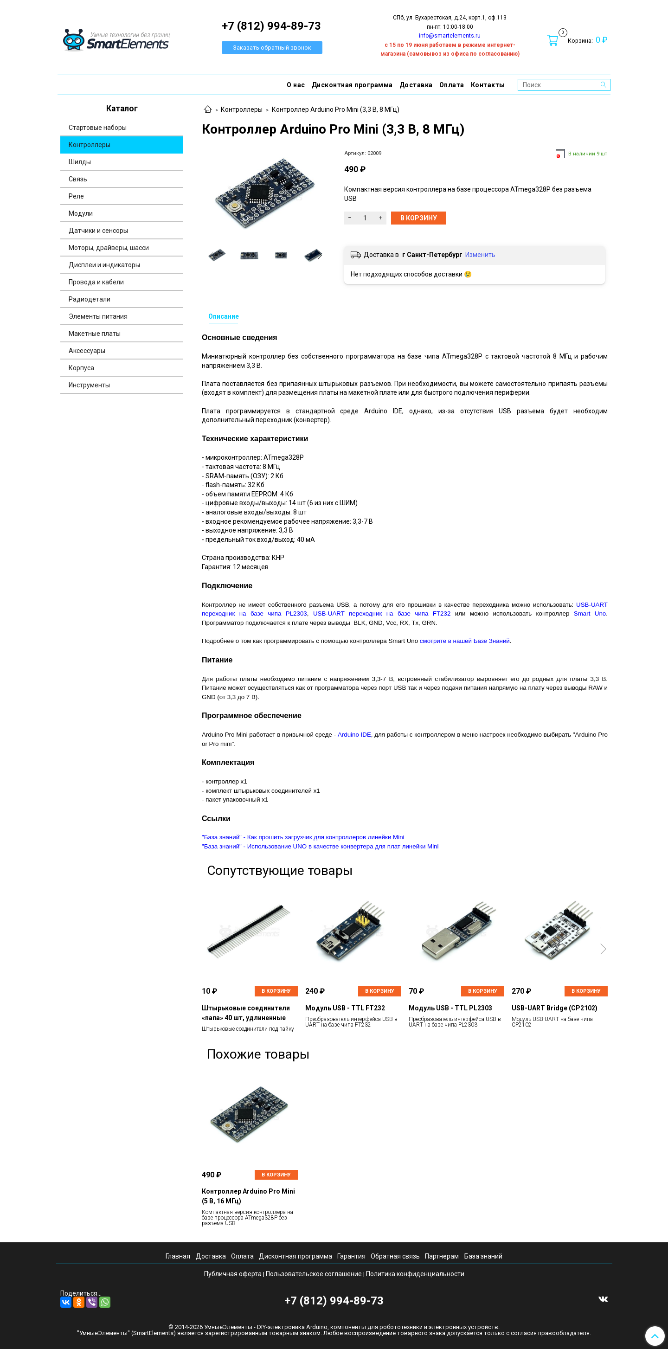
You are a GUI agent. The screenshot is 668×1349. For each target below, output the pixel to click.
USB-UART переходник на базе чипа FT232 (381, 613)
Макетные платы (95, 333)
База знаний (483, 1256)
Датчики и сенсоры (98, 230)
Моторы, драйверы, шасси (109, 247)
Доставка (416, 85)
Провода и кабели (96, 282)
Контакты (488, 85)
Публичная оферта (233, 1274)
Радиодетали (89, 299)
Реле (76, 196)
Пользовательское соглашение (314, 1274)
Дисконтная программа (352, 85)
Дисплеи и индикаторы (104, 265)
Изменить (480, 254)
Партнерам (442, 1256)
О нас (296, 85)
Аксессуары (87, 350)
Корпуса (81, 368)
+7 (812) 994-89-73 (334, 1300)
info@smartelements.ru (450, 35)
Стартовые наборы (98, 127)
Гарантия (351, 1256)
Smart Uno (590, 613)
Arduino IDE (354, 734)
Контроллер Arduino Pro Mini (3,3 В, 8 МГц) (335, 109)
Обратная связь (395, 1256)
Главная (178, 1256)
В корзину (276, 991)
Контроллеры (242, 109)
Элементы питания (98, 316)
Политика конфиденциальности (415, 1274)
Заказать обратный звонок (272, 47)
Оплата (451, 85)
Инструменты (89, 385)
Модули (81, 213)
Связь (78, 179)
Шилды (80, 162)
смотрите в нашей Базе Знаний (465, 640)
